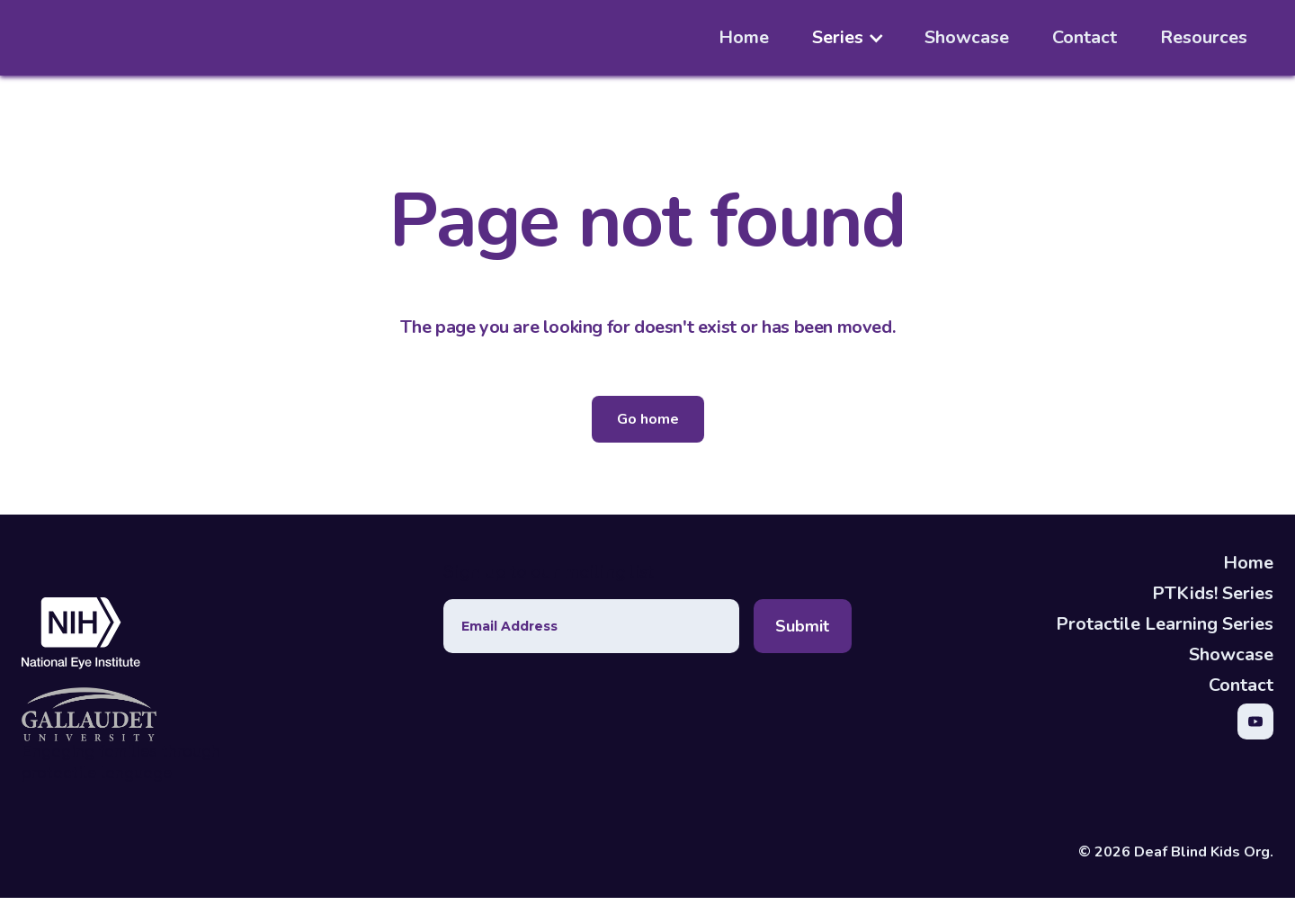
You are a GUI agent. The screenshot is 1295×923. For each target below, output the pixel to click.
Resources (1203, 37)
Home (744, 37)
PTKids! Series (1212, 593)
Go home (648, 419)
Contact (1084, 37)
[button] (857, 37)
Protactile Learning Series (1164, 624)
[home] (91, 37)
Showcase (966, 37)
